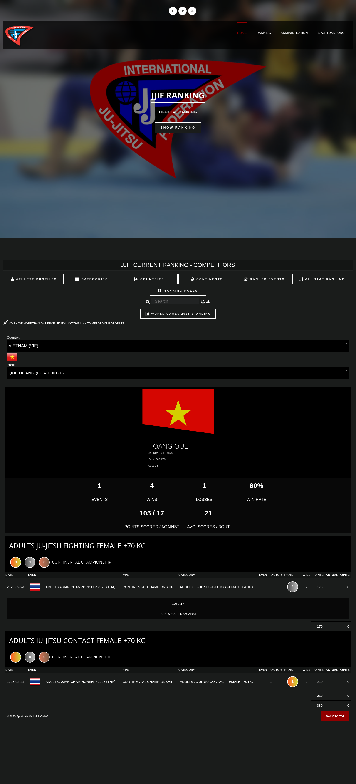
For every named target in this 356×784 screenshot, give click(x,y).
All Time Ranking (322, 279)
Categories (91, 279)
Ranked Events (264, 279)
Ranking (264, 33)
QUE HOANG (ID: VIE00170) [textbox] (36, 373)
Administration (294, 33)
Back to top (335, 716)
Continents (207, 279)
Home (242, 33)
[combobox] (178, 346)
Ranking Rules (178, 290)
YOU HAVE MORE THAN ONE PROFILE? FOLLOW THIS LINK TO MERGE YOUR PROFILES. (64, 323)
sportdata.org (331, 33)
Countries (149, 279)
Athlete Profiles (34, 279)
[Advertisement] (178, 751)
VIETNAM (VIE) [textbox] (23, 345)
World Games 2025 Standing (178, 313)
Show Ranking (178, 127)
